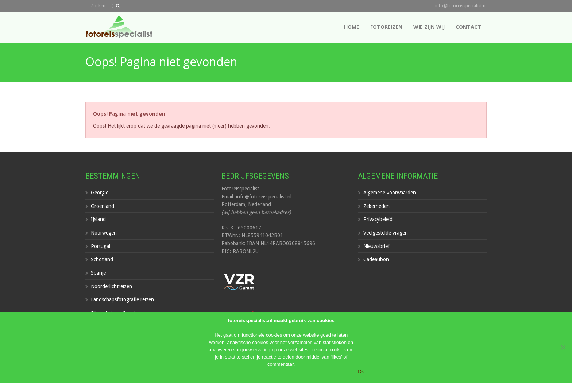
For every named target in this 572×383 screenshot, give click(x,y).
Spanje (98, 273)
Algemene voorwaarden (389, 193)
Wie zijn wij (429, 26)
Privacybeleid (378, 219)
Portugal (100, 246)
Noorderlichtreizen (111, 286)
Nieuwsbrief (376, 246)
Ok (361, 371)
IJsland (98, 219)
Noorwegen (104, 233)
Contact (468, 26)
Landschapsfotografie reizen (122, 299)
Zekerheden (376, 206)
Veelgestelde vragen (385, 233)
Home (351, 26)
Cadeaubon (376, 259)
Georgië (99, 193)
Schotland (102, 259)
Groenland (102, 206)
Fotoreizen (386, 26)
